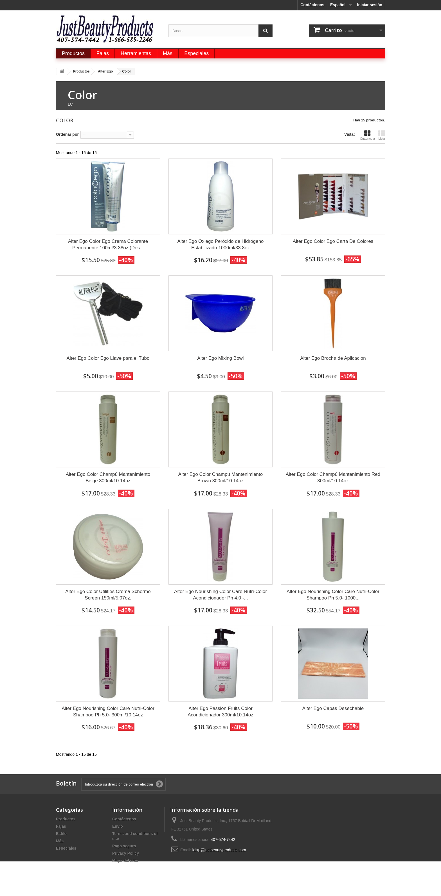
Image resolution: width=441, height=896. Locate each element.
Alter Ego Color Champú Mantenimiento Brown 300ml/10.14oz (220, 477)
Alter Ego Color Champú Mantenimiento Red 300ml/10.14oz (333, 477)
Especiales (66, 848)
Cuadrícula (367, 135)
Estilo (61, 833)
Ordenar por (67, 134)
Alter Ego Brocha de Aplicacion (333, 358)
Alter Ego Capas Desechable (333, 708)
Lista (381, 135)
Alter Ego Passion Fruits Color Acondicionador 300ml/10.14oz (220, 712)
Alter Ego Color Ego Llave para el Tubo (108, 358)
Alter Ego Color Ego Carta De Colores (333, 241)
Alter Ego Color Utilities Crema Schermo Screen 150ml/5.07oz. (107, 595)
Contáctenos (312, 5)
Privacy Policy (125, 853)
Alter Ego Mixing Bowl (220, 358)
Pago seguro (124, 846)
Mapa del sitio (125, 860)
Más (60, 841)
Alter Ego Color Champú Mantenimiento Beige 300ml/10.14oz (108, 477)
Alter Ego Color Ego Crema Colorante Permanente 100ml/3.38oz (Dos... (108, 244)
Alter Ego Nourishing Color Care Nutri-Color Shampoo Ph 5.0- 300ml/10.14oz (108, 712)
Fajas (61, 826)
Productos (65, 819)
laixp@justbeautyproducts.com (219, 850)
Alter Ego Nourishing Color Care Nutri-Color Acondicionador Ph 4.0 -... (220, 595)
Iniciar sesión (369, 5)
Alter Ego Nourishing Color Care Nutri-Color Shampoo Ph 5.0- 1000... (333, 595)
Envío (117, 826)
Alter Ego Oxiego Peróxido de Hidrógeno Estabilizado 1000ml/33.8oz (220, 244)
